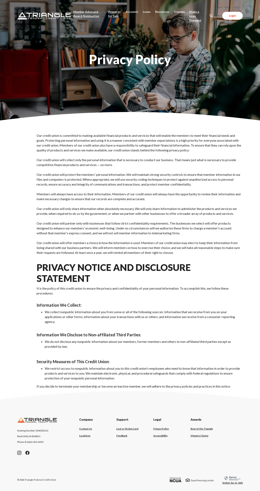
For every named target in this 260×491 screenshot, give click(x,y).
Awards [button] (196, 419)
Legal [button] (157, 419)
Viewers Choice (199, 436)
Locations (84, 435)
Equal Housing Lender (202, 480)
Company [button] (86, 419)
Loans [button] (147, 11)
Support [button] (122, 419)
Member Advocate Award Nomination (89, 14)
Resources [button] (162, 11)
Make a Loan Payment (198, 16)
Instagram (19, 453)
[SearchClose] (211, 15)
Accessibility (160, 435)
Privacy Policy (161, 428)
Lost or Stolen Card (127, 428)
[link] (232, 479)
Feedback (121, 436)
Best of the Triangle (202, 429)
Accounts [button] (132, 11)
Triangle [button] (179, 11)
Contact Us (85, 428)
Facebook (27, 453)
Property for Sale (114, 14)
